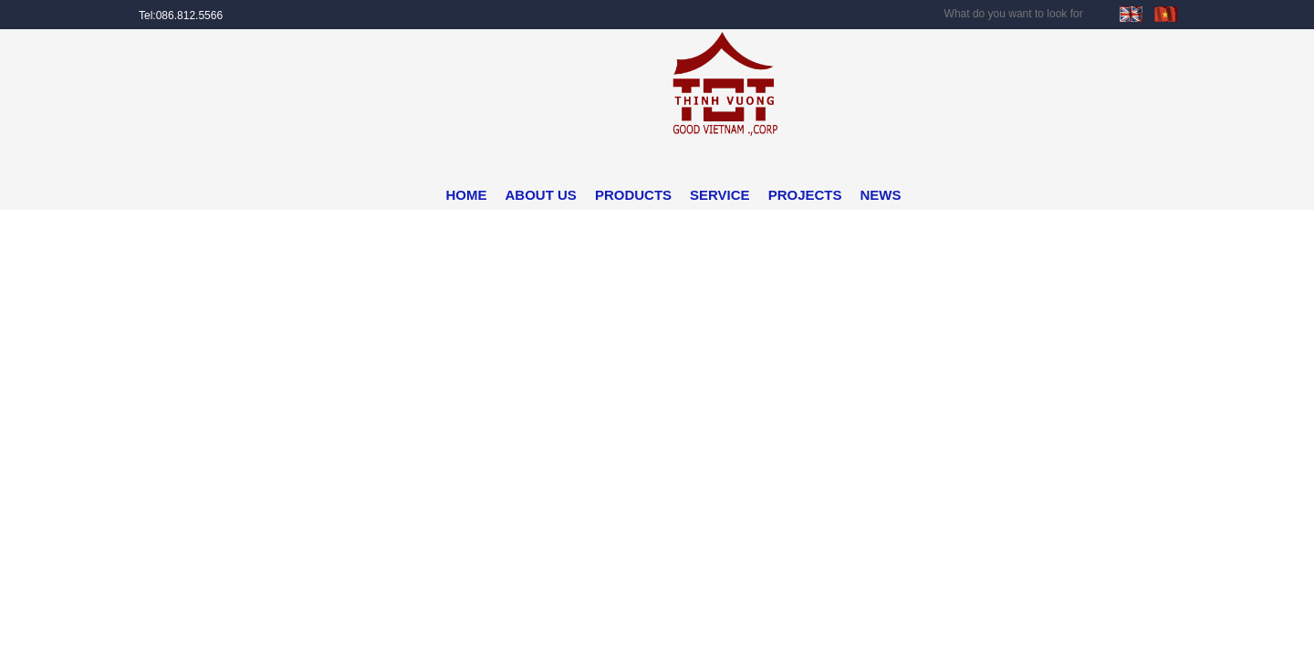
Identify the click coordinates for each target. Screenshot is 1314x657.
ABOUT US (541, 195)
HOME (466, 195)
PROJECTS (805, 195)
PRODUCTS (633, 195)
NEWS (881, 195)
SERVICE (720, 195)
